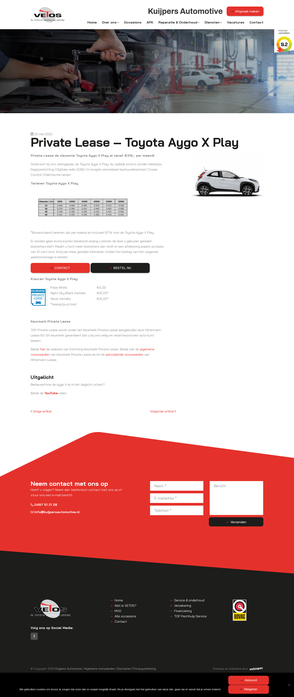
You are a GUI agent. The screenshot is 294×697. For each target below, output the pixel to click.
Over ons (109, 23)
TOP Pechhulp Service (190, 617)
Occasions (132, 23)
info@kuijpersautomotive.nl (55, 513)
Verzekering (182, 607)
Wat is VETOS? (125, 607)
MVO (118, 612)
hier (42, 350)
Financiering (183, 612)
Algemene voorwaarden (99, 671)
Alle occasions (125, 617)
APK (150, 23)
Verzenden (247, 523)
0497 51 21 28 (44, 506)
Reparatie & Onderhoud (177, 23)
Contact (256, 23)
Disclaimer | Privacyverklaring (136, 671)
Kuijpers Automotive (68, 671)
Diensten (212, 23)
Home (92, 23)
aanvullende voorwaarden (124, 356)
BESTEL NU (89, 269)
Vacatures (235, 23)
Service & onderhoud (189, 602)
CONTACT (51, 269)
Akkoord (232, 689)
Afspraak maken (247, 12)
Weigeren (270, 689)
